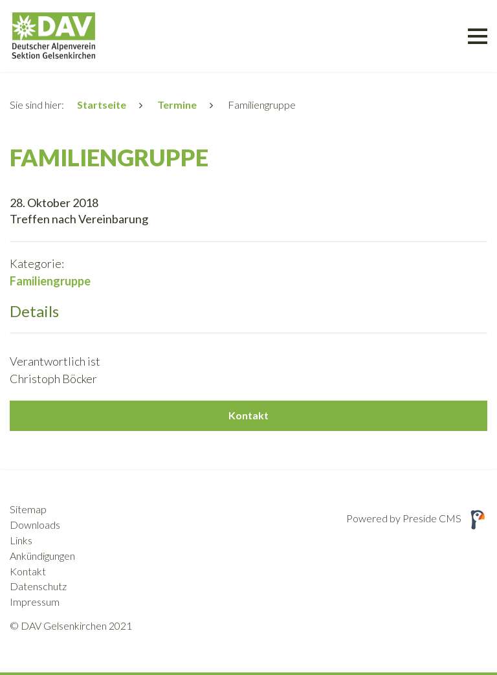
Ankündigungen (42, 555)
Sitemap (28, 509)
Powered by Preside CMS (416, 518)
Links (21, 540)
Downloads (35, 524)
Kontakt (248, 415)
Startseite (101, 104)
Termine (177, 104)
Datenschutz (38, 586)
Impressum (35, 601)
